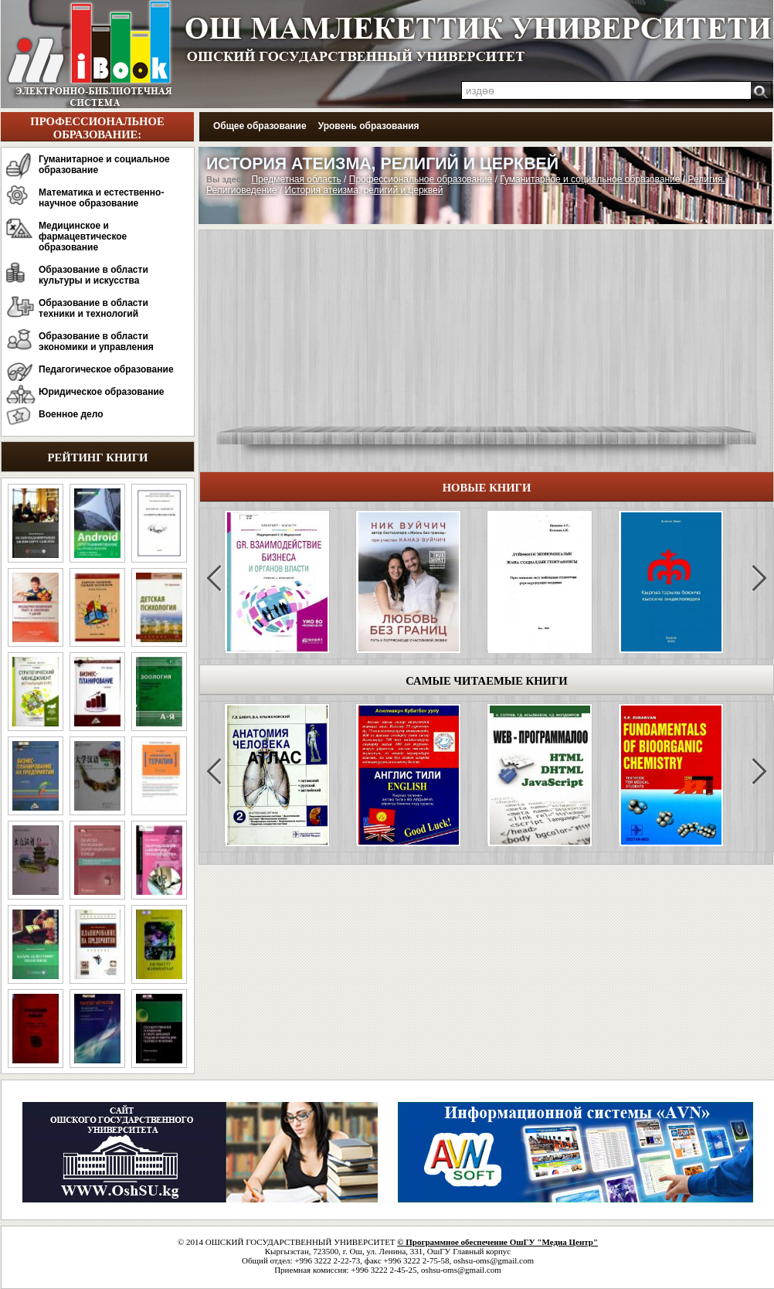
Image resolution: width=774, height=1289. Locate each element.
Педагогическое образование (106, 369)
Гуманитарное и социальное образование (104, 164)
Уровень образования (368, 126)
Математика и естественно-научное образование (101, 198)
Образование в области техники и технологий (93, 308)
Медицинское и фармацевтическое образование (83, 236)
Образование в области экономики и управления (96, 341)
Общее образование (260, 126)
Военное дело (71, 414)
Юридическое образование (102, 391)
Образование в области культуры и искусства (93, 275)
